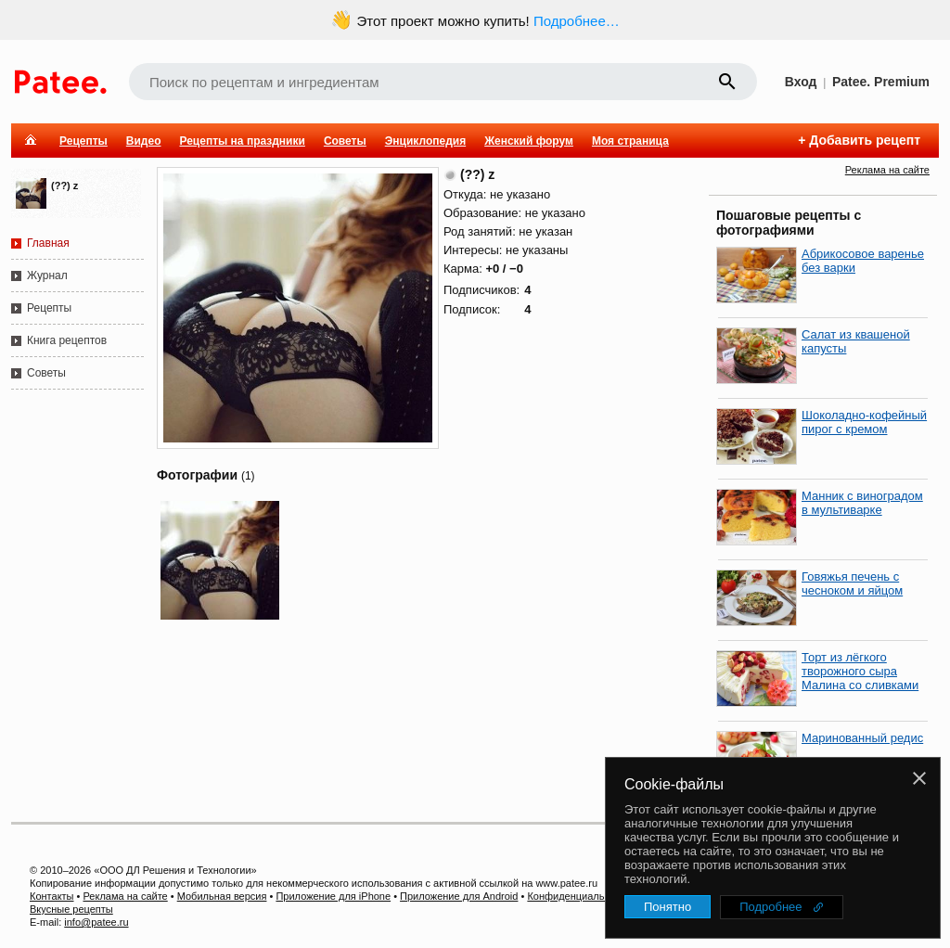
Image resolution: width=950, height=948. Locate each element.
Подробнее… (576, 21)
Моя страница (630, 141)
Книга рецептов (67, 340)
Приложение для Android (459, 896)
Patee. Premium (881, 81)
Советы (345, 141)
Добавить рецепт (864, 140)
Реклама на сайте (887, 169)
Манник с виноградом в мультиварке (862, 503)
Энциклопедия (425, 141)
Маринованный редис (862, 738)
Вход (801, 81)
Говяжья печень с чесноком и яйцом (852, 583)
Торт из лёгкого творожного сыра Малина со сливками (860, 671)
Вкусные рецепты (71, 909)
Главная (48, 243)
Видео (143, 141)
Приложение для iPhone (333, 896)
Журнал (47, 275)
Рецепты (83, 141)
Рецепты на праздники (241, 141)
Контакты (52, 896)
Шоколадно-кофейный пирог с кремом (864, 422)
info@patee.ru (96, 922)
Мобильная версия (222, 896)
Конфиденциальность (579, 896)
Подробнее (770, 907)
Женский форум (528, 141)
